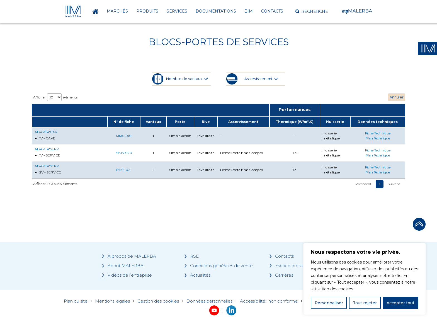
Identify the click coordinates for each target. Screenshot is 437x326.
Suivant (394, 184)
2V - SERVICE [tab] (48, 172)
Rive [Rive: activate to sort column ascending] (206, 122)
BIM (248, 11)
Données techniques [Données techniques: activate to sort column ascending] (378, 122)
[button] (311, 11)
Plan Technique (377, 138)
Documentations (216, 11)
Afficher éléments (55, 97)
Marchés (117, 11)
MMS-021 (123, 170)
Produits (147, 11)
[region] (364, 279)
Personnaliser (329, 302)
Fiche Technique (377, 133)
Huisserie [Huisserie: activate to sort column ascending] (335, 122)
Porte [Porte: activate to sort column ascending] (180, 122)
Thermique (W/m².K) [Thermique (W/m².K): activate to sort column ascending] (295, 122)
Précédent (363, 184)
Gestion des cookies (158, 301)
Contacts (272, 11)
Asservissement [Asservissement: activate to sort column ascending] (243, 122)
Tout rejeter (365, 302)
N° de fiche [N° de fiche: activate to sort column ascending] (123, 122)
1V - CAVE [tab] (45, 138)
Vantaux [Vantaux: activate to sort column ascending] (153, 122)
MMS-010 (124, 136)
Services (177, 11)
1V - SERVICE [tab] (47, 155)
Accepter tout (400, 302)
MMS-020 (124, 153)
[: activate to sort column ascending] (70, 121)
